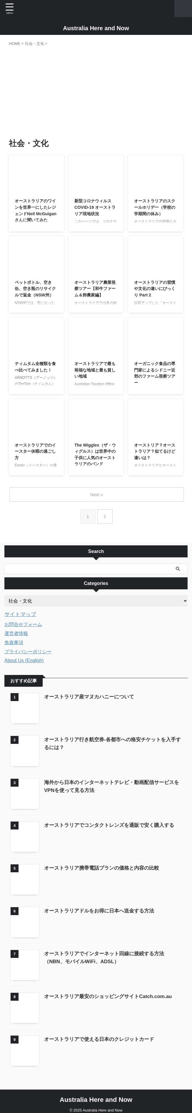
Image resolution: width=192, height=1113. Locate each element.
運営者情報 (16, 633)
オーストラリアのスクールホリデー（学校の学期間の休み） (155, 208)
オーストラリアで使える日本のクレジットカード (102, 1034)
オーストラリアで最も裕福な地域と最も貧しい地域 (95, 371)
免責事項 (13, 642)
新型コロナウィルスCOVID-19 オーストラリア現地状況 (95, 208)
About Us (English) (24, 660)
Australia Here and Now (96, 28)
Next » (97, 494)
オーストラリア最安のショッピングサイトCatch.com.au (111, 992)
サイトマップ (22, 614)
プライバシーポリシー (27, 651)
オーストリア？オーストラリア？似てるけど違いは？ (155, 452)
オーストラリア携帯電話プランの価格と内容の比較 (105, 865)
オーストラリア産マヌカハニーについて (91, 696)
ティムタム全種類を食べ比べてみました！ (36, 371)
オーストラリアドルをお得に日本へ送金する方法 (102, 907)
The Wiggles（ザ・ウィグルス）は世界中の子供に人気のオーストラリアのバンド (95, 459)
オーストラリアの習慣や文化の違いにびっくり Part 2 (155, 289)
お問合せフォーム (23, 624)
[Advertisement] (96, 91)
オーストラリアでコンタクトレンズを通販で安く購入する (113, 823)
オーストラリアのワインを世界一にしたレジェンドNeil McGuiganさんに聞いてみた (36, 215)
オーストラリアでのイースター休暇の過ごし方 (36, 452)
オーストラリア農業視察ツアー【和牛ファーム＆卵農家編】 (95, 289)
